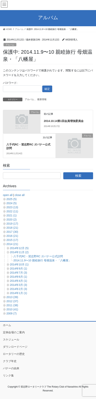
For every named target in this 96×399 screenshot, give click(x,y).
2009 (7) (11, 313)
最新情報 (42, 99)
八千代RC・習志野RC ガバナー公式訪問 (38, 256)
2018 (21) (12, 227)
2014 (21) (12, 244)
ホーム (7, 325)
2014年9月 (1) (18, 268)
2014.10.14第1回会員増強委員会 (64, 120)
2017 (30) (12, 231)
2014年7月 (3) (18, 272)
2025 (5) (11, 199)
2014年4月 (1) (18, 280)
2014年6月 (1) (18, 276)
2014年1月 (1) (18, 293)
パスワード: (22, 86)
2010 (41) (12, 309)
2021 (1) (11, 215)
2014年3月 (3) (18, 284)
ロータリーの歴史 (14, 353)
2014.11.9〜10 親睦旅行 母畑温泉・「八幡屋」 (42, 260)
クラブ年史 (10, 361)
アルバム (10, 45)
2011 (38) (12, 305)
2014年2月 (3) (18, 288)
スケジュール (11, 339)
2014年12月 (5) (19, 248)
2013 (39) (12, 297)
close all (20, 195)
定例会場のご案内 (14, 332)
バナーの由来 (11, 368)
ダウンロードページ (15, 346)
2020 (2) (11, 219)
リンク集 (8, 375)
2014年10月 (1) (19, 264)
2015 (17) (12, 240)
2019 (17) (12, 223)
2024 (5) (11, 203)
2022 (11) (12, 211)
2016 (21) (12, 235)
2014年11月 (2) (19, 252)
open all (7, 195)
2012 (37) (12, 301)
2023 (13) (12, 207)
